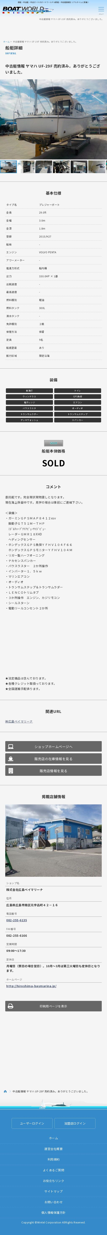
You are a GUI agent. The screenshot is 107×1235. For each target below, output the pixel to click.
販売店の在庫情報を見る (53, 758)
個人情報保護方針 (53, 1212)
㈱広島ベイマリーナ (19, 721)
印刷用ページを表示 (53, 1006)
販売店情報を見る (53, 770)
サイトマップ (53, 1191)
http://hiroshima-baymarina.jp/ (31, 986)
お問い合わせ (53, 1202)
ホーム (6, 41)
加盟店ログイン (75, 1123)
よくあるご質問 (53, 1170)
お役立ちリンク (53, 1181)
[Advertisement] (53, 30)
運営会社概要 (53, 1149)
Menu (101, 10)
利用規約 (54, 1159)
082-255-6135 (16, 920)
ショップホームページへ (53, 746)
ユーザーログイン (32, 1123)
